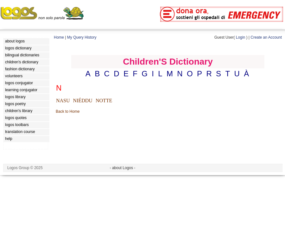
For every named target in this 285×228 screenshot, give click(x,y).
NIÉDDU (82, 100)
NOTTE (104, 100)
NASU (63, 100)
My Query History (82, 37)
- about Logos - (123, 168)
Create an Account (266, 37)
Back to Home (67, 111)
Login (240, 37)
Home (59, 37)
